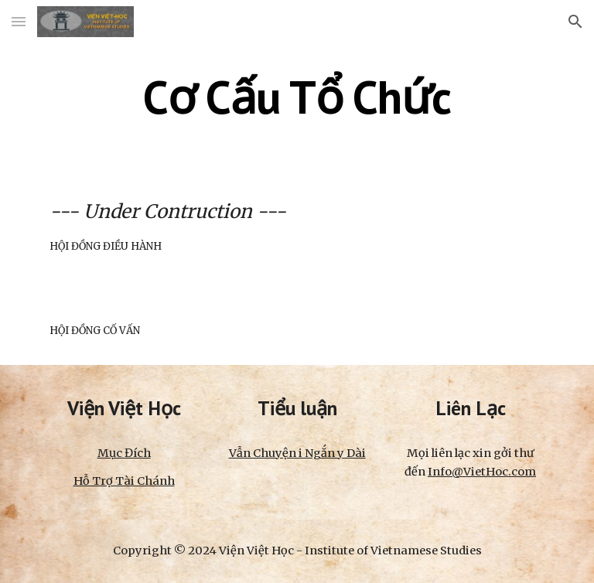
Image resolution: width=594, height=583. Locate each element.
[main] (296, 96)
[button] (18, 21)
